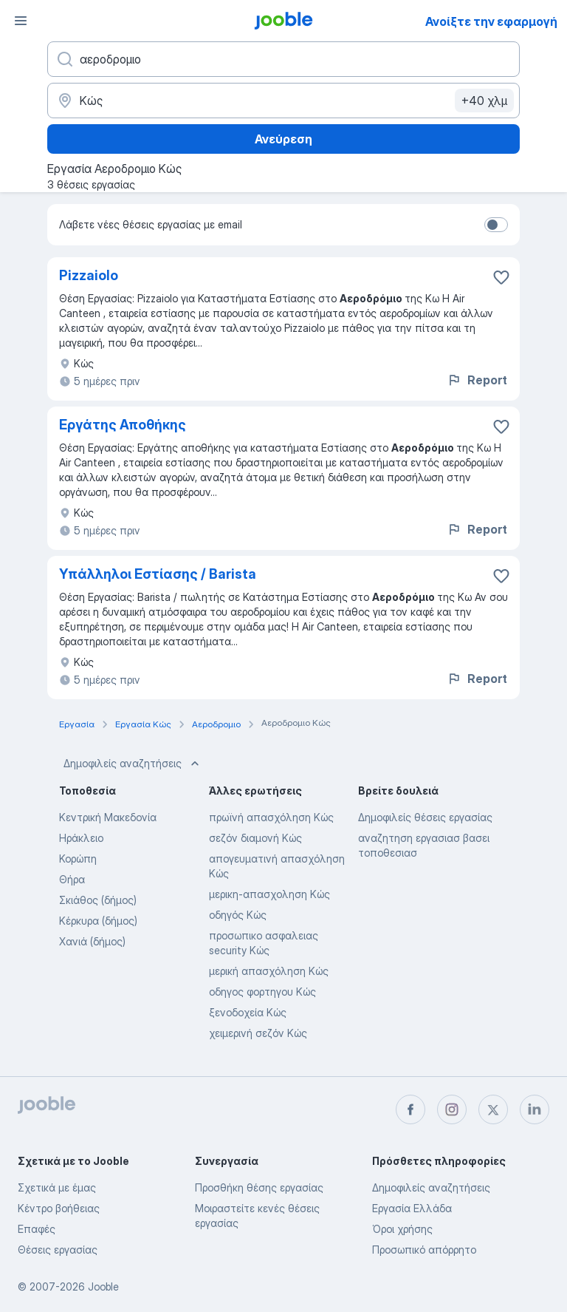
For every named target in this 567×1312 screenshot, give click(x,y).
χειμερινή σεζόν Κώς (258, 1033)
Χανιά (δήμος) (92, 941)
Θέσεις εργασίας (57, 1249)
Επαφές (36, 1229)
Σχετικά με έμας (57, 1187)
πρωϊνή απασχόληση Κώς (271, 817)
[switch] (496, 224)
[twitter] (493, 1109)
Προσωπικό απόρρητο (424, 1249)
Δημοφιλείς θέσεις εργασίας (425, 817)
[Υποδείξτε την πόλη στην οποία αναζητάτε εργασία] (283, 100)
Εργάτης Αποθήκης (122, 424)
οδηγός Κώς (238, 914)
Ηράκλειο (81, 838)
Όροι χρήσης (402, 1229)
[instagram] (452, 1109)
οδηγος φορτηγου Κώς (262, 991)
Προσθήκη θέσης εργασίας (259, 1187)
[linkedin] (534, 1109)
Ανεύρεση (283, 139)
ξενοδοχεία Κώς (247, 1012)
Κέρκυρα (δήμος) (98, 920)
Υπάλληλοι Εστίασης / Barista (157, 574)
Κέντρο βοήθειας (59, 1208)
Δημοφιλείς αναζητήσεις (132, 763)
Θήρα (72, 879)
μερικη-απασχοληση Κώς (269, 894)
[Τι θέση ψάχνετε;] (283, 59)
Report (477, 380)
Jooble (103, 1286)
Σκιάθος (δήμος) (98, 900)
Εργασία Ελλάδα (412, 1208)
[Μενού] (20, 20)
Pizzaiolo (88, 275)
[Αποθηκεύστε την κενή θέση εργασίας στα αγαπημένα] (501, 277)
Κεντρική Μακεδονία (108, 817)
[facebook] (410, 1109)
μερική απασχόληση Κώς (269, 971)
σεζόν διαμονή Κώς (255, 838)
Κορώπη (78, 858)
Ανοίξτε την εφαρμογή (491, 21)
